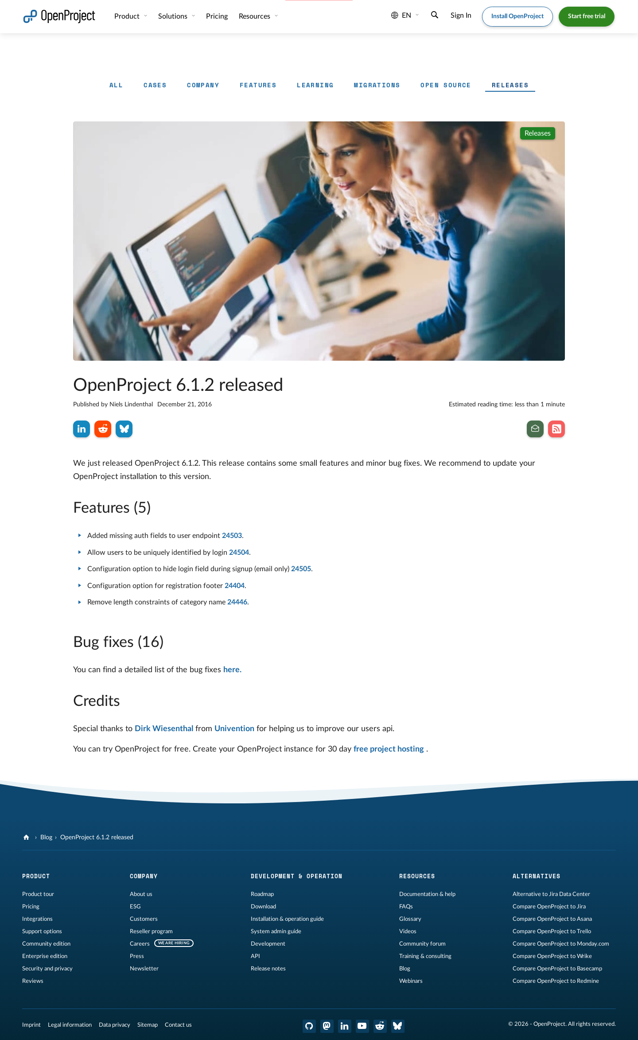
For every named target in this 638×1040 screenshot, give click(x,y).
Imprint (31, 1025)
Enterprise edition (44, 956)
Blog (46, 837)
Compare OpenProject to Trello (552, 931)
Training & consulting (425, 956)
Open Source (445, 85)
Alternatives (536, 876)
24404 (235, 585)
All (116, 85)
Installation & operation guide (287, 919)
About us (141, 894)
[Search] (434, 16)
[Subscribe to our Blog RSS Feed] (556, 429)
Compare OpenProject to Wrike (552, 956)
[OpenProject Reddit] (380, 1026)
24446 (237, 602)
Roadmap (262, 894)
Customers (144, 919)
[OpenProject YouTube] (362, 1026)
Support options (42, 931)
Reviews (32, 981)
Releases (510, 85)
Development (268, 944)
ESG (135, 906)
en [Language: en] (401, 15)
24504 (239, 552)
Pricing (217, 16)
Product (127, 16)
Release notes (268, 968)
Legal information (70, 1025)
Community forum (422, 944)
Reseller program (151, 931)
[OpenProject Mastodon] (327, 1026)
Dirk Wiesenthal (164, 729)
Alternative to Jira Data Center (551, 894)
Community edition (46, 944)
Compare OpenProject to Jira (549, 906)
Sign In (461, 15)
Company (203, 85)
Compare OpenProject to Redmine (556, 981)
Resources (255, 16)
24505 (301, 569)
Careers (140, 944)
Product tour (38, 894)
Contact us (178, 1025)
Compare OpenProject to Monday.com (561, 944)
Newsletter (144, 968)
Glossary (410, 919)
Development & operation (296, 876)
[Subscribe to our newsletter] (535, 429)
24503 (232, 535)
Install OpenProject (517, 16)
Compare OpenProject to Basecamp (557, 968)
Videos (407, 931)
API (255, 956)
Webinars (411, 981)
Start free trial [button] (586, 16)
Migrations (377, 85)
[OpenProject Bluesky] (398, 1026)
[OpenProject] (27, 837)
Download (263, 906)
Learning (315, 85)
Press (137, 956)
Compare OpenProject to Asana (552, 919)
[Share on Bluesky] (124, 429)
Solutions (173, 16)
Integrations (37, 919)
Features (258, 85)
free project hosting (389, 749)
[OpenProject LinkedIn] (344, 1026)
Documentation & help (427, 894)
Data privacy (114, 1025)
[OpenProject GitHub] (309, 1026)
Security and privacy (47, 968)
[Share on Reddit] (102, 429)
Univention (234, 729)
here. (232, 670)
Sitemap (147, 1025)
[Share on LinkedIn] (81, 429)
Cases (155, 85)
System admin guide (276, 931)
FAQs (406, 906)
